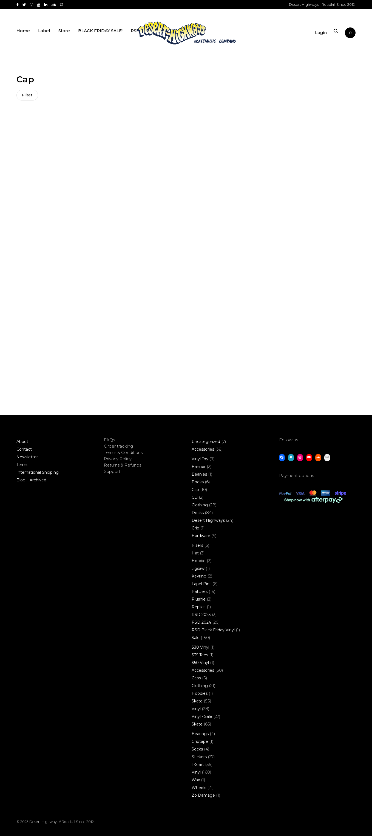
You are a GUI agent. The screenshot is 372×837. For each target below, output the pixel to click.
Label (44, 33)
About (22, 442)
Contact (24, 450)
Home (23, 33)
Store (64, 33)
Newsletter (27, 458)
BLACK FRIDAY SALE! (100, 33)
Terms (22, 465)
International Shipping (37, 473)
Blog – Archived (31, 481)
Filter (27, 95)
